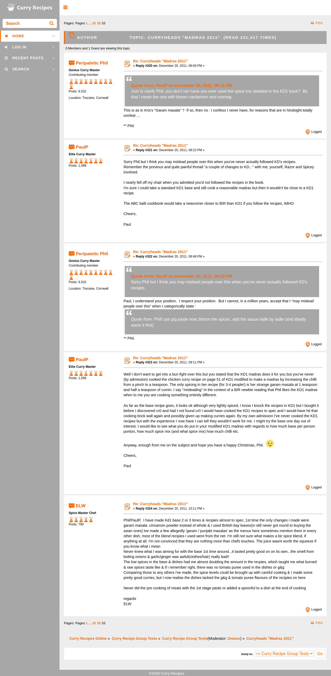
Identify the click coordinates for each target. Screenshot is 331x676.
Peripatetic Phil (92, 62)
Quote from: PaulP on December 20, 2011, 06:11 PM (181, 85)
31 (94, 23)
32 (99, 23)
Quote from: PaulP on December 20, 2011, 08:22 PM (181, 276)
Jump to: (247, 654)
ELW (80, 505)
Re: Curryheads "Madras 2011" (160, 61)
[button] (65, 7)
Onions (234, 638)
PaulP (82, 147)
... (90, 23)
